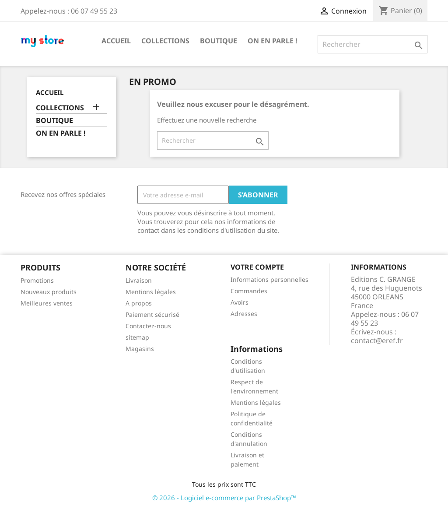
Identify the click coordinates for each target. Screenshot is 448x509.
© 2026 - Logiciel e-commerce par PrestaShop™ (224, 497)
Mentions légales (151, 292)
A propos (139, 303)
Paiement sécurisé (152, 314)
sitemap (137, 337)
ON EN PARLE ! (273, 41)
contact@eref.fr (377, 340)
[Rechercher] (372, 44)
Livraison (139, 280)
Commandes (249, 291)
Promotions (37, 280)
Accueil (116, 41)
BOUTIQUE (218, 41)
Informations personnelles (269, 279)
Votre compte (257, 267)
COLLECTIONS (165, 41)
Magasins (140, 348)
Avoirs (239, 302)
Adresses (244, 313)
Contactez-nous (148, 326)
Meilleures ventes (47, 303)
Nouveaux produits (49, 292)
